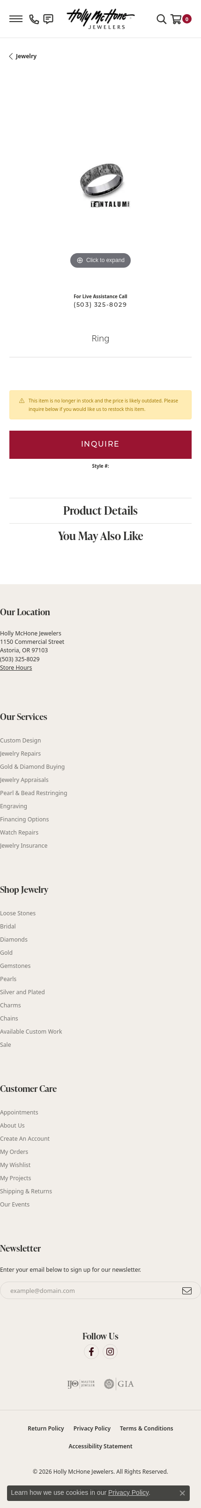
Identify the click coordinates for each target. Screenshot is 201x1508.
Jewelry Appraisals (24, 780)
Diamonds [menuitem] (14, 939)
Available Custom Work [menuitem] (31, 1032)
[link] (34, 18)
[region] (100, 180)
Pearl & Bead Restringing (33, 793)
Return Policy (46, 1428)
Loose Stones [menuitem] (18, 913)
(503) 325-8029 (100, 305)
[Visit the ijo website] (81, 1384)
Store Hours (16, 668)
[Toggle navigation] (16, 18)
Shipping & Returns (26, 1191)
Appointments (19, 1112)
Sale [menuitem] (5, 1045)
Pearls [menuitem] (8, 979)
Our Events (15, 1204)
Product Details (100, 510)
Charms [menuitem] (10, 1005)
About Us (12, 1125)
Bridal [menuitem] (8, 926)
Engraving (13, 806)
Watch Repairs (19, 832)
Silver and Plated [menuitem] (22, 992)
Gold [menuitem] (6, 953)
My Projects (15, 1178)
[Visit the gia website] (119, 1384)
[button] (161, 18)
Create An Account (25, 1139)
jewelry (26, 56)
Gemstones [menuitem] (15, 966)
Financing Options (24, 819)
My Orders (14, 1152)
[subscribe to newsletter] (187, 1290)
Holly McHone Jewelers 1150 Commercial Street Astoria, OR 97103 (32, 650)
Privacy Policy (92, 1428)
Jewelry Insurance (23, 846)
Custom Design (20, 740)
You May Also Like (100, 535)
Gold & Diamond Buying (32, 767)
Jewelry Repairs (20, 754)
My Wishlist (15, 1165)
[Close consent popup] (182, 1493)
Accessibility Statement (100, 1446)
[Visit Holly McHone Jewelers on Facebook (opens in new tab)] (91, 1351)
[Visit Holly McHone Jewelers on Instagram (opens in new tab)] (110, 1351)
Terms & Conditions (146, 1428)
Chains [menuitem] (9, 1018)
